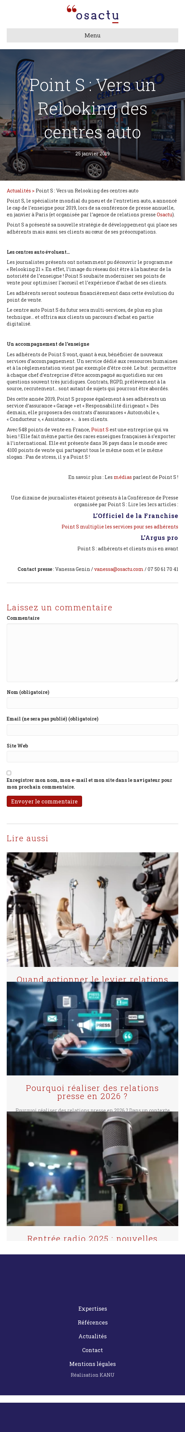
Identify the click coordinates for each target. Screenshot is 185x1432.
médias (123, 477)
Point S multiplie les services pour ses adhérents (120, 526)
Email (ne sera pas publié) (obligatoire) (53, 718)
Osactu (164, 214)
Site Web (17, 745)
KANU (107, 1375)
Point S (100, 429)
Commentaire (23, 618)
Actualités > (21, 190)
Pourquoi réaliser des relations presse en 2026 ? (92, 1092)
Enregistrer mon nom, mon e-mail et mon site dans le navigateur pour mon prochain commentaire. (89, 783)
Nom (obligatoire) (28, 692)
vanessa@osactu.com (119, 569)
